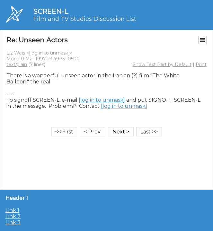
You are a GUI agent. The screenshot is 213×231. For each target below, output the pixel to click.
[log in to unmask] (49, 53)
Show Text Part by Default (162, 64)
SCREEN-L (50, 11)
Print (201, 64)
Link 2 (13, 216)
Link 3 (13, 222)
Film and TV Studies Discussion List (84, 18)
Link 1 (12, 210)
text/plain (16, 64)
